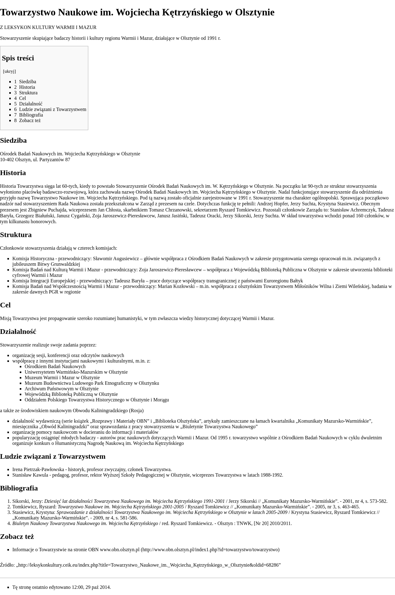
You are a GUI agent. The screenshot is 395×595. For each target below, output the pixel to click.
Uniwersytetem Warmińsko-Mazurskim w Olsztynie (76, 372)
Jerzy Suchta (302, 203)
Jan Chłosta (109, 209)
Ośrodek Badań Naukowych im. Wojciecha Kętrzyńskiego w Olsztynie (70, 153)
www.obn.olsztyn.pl (119, 549)
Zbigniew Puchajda (47, 209)
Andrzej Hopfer (272, 203)
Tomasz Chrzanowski (170, 209)
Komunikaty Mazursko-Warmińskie (333, 421)
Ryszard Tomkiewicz (239, 209)
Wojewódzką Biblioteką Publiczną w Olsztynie (71, 394)
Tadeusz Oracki (205, 215)
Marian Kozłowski (176, 286)
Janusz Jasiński (172, 215)
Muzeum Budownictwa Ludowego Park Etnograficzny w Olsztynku (92, 383)
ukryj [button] (10, 71)
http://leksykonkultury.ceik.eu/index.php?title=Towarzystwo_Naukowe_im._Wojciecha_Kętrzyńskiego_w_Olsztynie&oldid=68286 (148, 565)
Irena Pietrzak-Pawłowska (38, 469)
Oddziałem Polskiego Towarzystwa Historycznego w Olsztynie (87, 399)
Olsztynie (190, 38)
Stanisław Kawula (30, 475)
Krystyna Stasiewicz (338, 203)
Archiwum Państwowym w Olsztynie (62, 388)
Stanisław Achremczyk (353, 209)
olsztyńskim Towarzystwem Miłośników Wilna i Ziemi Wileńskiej (303, 286)
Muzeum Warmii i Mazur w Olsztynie (62, 377)
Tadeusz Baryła (129, 280)
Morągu (161, 399)
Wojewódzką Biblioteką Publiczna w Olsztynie (280, 269)
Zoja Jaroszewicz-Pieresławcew (123, 215)
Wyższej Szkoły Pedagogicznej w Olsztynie (146, 475)
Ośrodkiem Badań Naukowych (218, 258)
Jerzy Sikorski (237, 215)
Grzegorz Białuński (35, 215)
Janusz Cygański (73, 215)
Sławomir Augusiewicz (116, 258)
